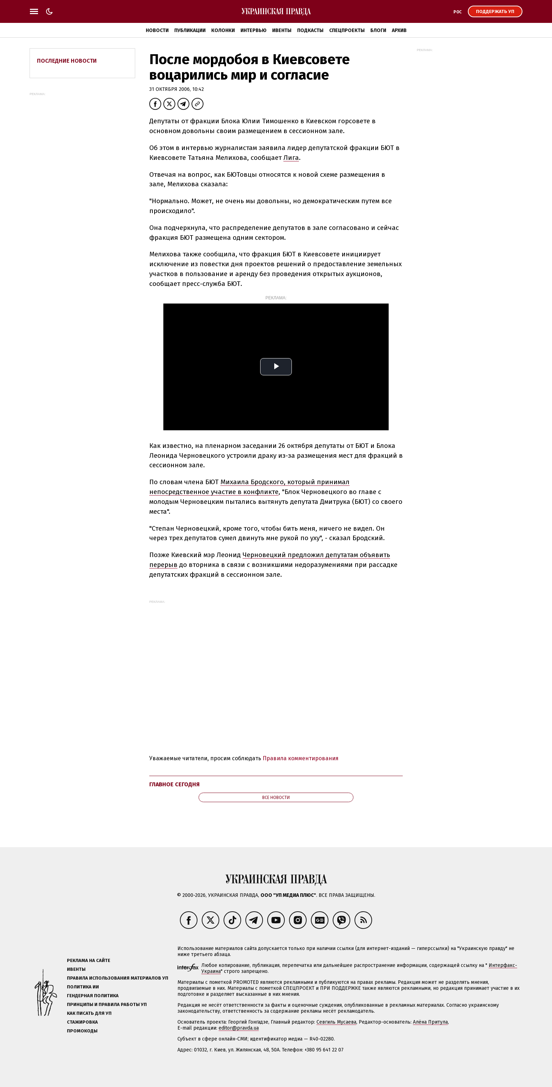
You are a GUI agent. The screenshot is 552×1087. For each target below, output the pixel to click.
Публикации (190, 30)
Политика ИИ (83, 986)
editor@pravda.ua (239, 1028)
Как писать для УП (89, 1013)
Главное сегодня (174, 784)
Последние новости (67, 60)
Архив (399, 30)
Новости (157, 30)
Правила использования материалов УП (117, 978)
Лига (291, 158)
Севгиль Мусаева (336, 1022)
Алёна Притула (430, 1022)
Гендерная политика (93, 995)
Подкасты (310, 30)
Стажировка (82, 1022)
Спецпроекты (347, 30)
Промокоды (82, 1030)
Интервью (253, 30)
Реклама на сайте (88, 960)
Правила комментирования (301, 758)
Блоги (378, 30)
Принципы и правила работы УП (107, 1004)
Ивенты (281, 30)
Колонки (223, 30)
